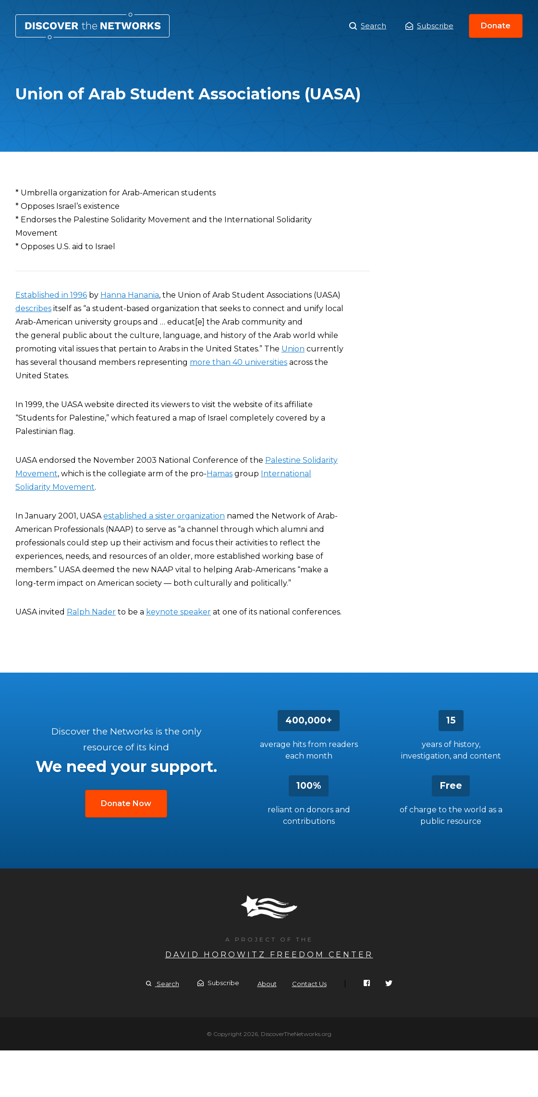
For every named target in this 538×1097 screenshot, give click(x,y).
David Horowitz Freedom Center (269, 954)
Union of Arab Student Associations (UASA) (92, 26)
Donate (496, 25)
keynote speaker (178, 611)
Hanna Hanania (129, 295)
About (267, 984)
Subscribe (429, 25)
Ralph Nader (91, 611)
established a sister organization (164, 515)
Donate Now (126, 803)
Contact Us (309, 984)
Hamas (219, 473)
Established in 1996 (51, 295)
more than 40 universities (238, 362)
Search (367, 26)
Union (293, 348)
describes (33, 308)
